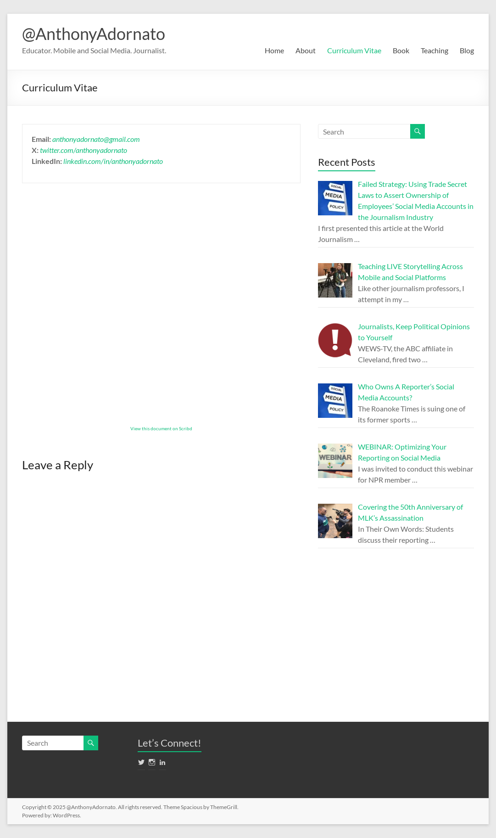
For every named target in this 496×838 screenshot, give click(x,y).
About (305, 50)
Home (274, 50)
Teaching (434, 50)
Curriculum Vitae (354, 50)
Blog (467, 50)
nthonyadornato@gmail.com (98, 139)
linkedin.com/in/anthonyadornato (113, 161)
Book (401, 50)
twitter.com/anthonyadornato (83, 150)
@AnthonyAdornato (93, 33)
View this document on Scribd (161, 428)
